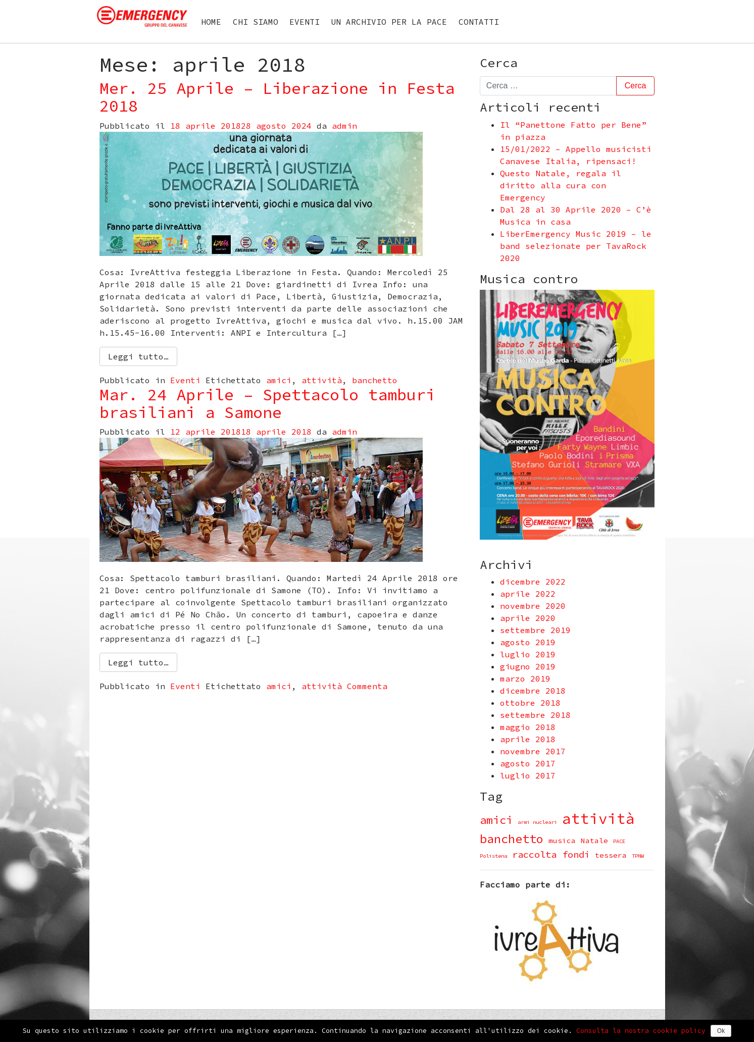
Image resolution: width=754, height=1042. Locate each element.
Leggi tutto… (138, 356)
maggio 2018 (528, 727)
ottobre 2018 (530, 703)
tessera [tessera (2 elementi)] (611, 855)
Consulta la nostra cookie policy (641, 1030)
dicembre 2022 (533, 582)
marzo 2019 (525, 678)
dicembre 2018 (533, 691)
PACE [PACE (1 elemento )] (619, 841)
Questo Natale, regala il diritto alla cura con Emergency (560, 185)
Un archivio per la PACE (389, 22)
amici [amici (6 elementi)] (496, 820)
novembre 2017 (533, 751)
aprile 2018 (528, 739)
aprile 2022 (528, 594)
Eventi (304, 22)
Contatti (479, 22)
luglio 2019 (528, 654)
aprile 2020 (528, 618)
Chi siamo (255, 22)
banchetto (374, 380)
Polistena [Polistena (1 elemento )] (493, 856)
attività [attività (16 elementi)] (598, 818)
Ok (721, 1030)
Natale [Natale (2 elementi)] (594, 840)
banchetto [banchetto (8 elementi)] (511, 838)
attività (321, 380)
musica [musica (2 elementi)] (562, 840)
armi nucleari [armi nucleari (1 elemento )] (537, 822)
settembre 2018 (535, 715)
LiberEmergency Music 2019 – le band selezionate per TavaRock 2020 (575, 246)
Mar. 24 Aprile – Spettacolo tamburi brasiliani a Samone (267, 404)
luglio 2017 (528, 775)
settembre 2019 (535, 630)
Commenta (367, 686)
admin (344, 126)
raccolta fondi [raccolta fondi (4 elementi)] (551, 854)
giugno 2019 (528, 666)
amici (278, 380)
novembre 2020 (533, 606)
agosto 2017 (528, 763)
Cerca (499, 63)
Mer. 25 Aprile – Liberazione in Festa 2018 (277, 97)
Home (211, 22)
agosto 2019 (528, 642)
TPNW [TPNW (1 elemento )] (638, 856)
